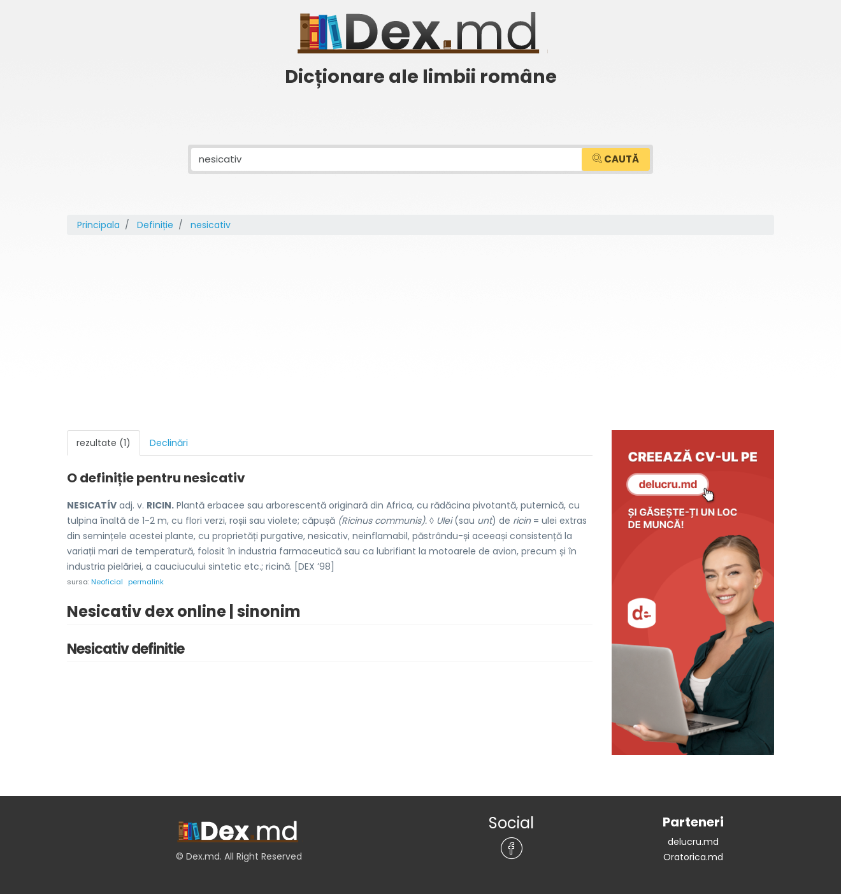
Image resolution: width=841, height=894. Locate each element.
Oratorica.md (693, 857)
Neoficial (107, 582)
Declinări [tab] (169, 442)
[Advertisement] (420, 334)
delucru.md (693, 841)
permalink (146, 582)
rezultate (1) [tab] (103, 442)
